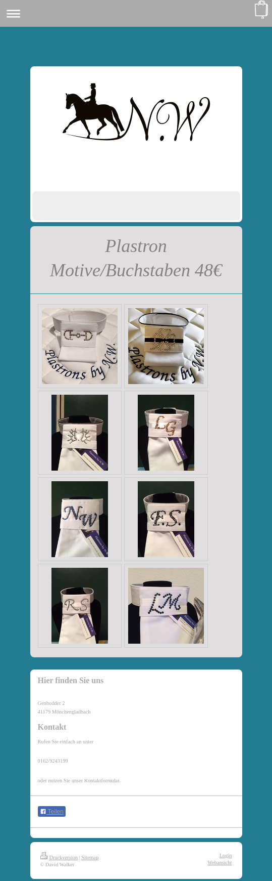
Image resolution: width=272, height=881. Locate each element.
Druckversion (59, 857)
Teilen (52, 811)
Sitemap (89, 857)
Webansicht (219, 862)
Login (226, 855)
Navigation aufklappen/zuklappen (136, 13)
